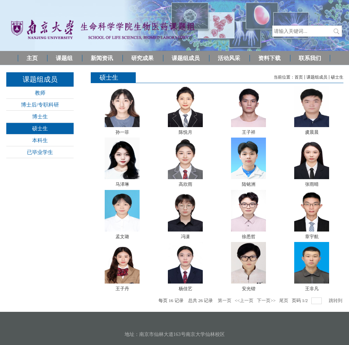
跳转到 (336, 300)
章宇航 (312, 236)
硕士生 (337, 77)
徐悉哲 (248, 236)
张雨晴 (312, 184)
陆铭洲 (248, 184)
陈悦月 (185, 132)
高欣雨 (185, 184)
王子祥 (248, 132)
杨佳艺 (185, 288)
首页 (299, 77)
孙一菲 (122, 132)
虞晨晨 (312, 132)
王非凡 (312, 288)
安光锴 (248, 288)
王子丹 (122, 288)
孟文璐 (122, 236)
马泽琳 (122, 184)
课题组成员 (316, 77)
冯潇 (185, 236)
